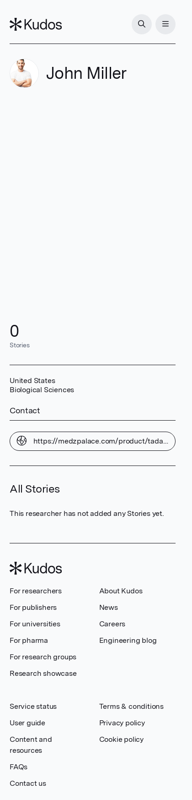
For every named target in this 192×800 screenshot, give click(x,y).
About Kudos (121, 590)
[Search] (142, 24)
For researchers (36, 590)
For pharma (29, 640)
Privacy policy (122, 722)
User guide (27, 722)
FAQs (18, 766)
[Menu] (165, 24)
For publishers (33, 607)
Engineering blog (128, 640)
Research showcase (43, 673)
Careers (112, 623)
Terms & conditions (131, 706)
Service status (33, 706)
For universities (35, 623)
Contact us (28, 783)
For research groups (43, 656)
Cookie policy (121, 739)
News (108, 607)
